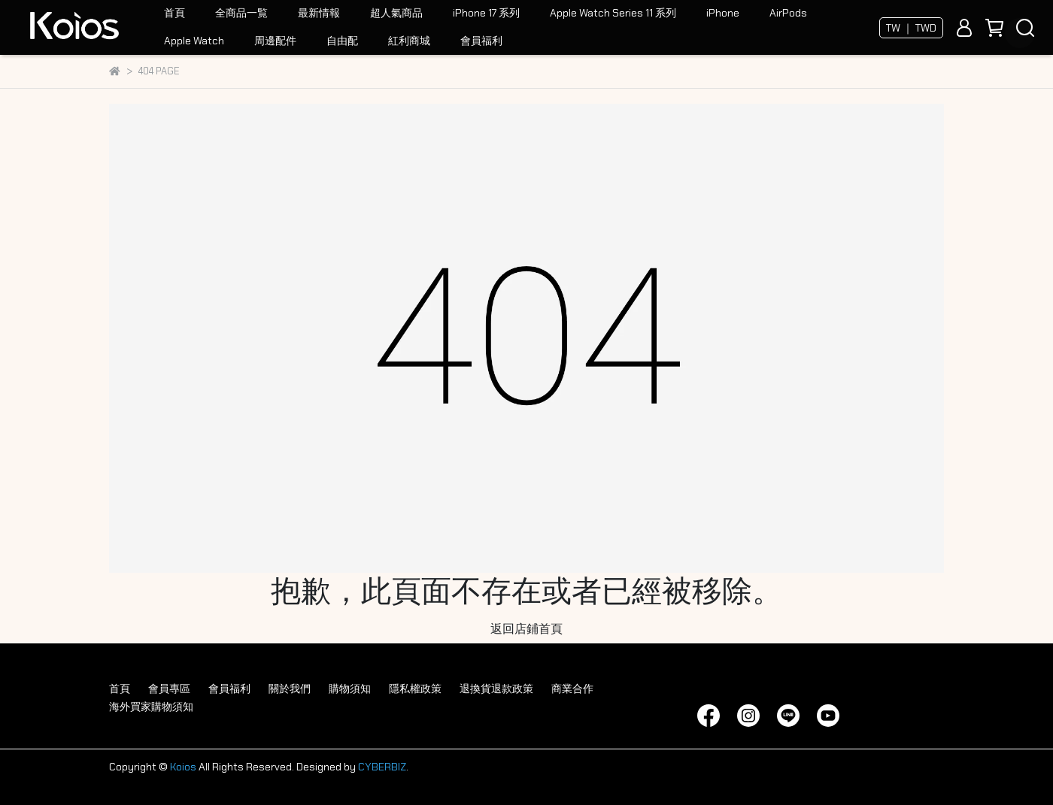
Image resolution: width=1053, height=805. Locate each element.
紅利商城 (409, 40)
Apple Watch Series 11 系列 (613, 13)
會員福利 (481, 40)
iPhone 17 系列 (486, 13)
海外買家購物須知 (151, 706)
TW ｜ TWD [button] (911, 28)
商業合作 (572, 688)
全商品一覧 (241, 13)
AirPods (788, 13)
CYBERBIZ (382, 766)
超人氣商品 (396, 13)
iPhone (722, 13)
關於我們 (290, 688)
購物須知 (350, 688)
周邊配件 (275, 40)
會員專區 (169, 688)
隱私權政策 (415, 688)
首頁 (174, 13)
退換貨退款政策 (496, 688)
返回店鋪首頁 (526, 629)
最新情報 (319, 13)
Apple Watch (194, 40)
